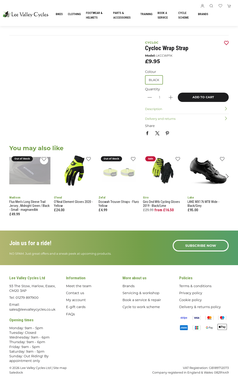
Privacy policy (190, 293)
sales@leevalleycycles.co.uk (32, 309)
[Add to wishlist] (44, 160)
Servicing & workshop (140, 293)
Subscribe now (200, 246)
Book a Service (163, 15)
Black (154, 80)
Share (150, 126)
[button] (211, 5)
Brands (203, 14)
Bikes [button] (59, 14)
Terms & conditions (195, 286)
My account (76, 300)
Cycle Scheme (183, 15)
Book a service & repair (141, 300)
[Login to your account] (202, 5)
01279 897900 (27, 298)
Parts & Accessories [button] (122, 15)
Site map (60, 368)
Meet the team (78, 286)
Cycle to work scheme (141, 307)
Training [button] (146, 14)
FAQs (70, 314)
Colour (150, 72)
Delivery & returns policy (200, 307)
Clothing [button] (74, 14)
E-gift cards (76, 307)
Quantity (152, 89)
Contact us (75, 293)
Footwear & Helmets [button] (94, 15)
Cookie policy (190, 300)
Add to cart (203, 97)
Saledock (16, 372)
